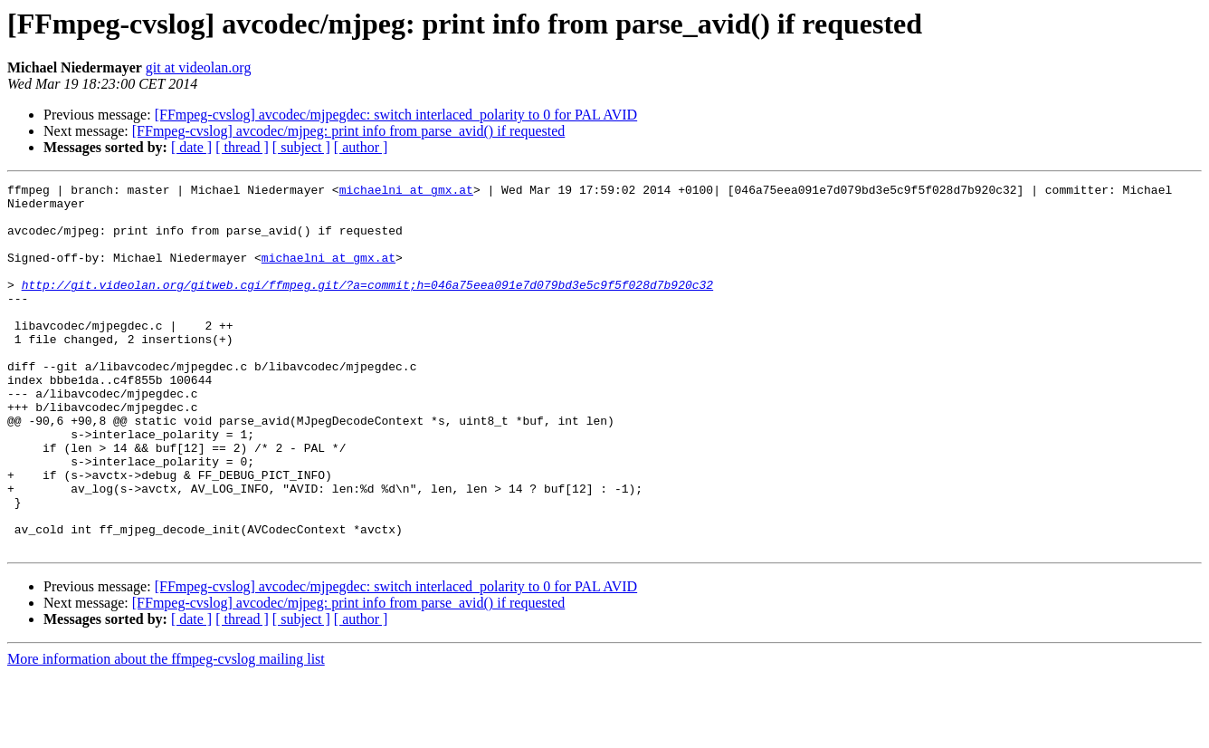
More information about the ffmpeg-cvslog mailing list (166, 732)
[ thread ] (242, 147)
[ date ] (191, 147)
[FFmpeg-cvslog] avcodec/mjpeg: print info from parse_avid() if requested (349, 131)
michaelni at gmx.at (406, 192)
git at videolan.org (199, 67)
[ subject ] (301, 147)
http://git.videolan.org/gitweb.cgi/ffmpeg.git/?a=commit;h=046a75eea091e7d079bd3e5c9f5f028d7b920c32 (367, 306)
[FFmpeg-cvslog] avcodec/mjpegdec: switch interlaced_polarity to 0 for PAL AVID (396, 114)
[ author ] (361, 147)
